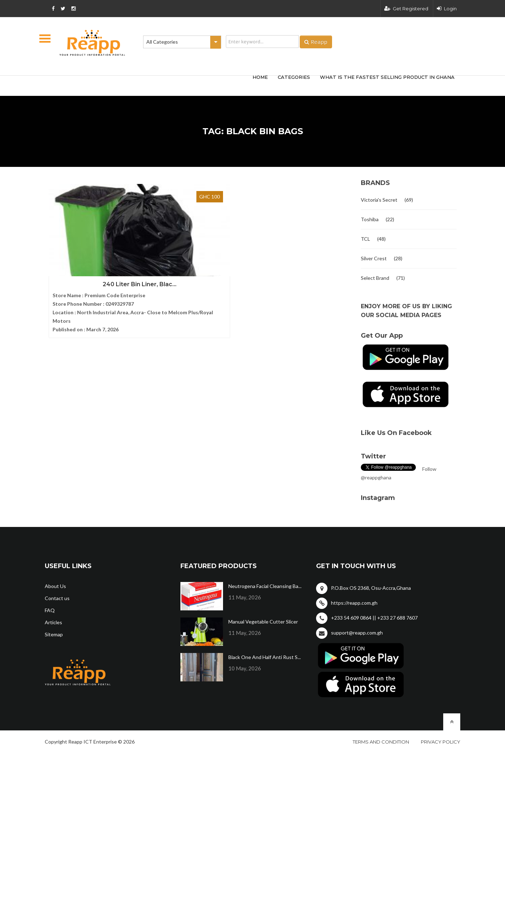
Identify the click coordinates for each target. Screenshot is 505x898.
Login (447, 8)
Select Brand (375, 278)
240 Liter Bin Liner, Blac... (93, 255)
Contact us (57, 598)
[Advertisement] (149, 84)
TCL (365, 239)
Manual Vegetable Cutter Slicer (263, 622)
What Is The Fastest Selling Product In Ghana (387, 77)
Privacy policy (440, 742)
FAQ (50, 610)
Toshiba (370, 219)
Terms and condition (381, 742)
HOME (260, 77)
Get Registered (406, 8)
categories (294, 77)
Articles (53, 622)
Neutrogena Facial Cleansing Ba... (265, 586)
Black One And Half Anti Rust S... (264, 657)
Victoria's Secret (379, 200)
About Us (55, 586)
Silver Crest (374, 258)
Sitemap (54, 634)
